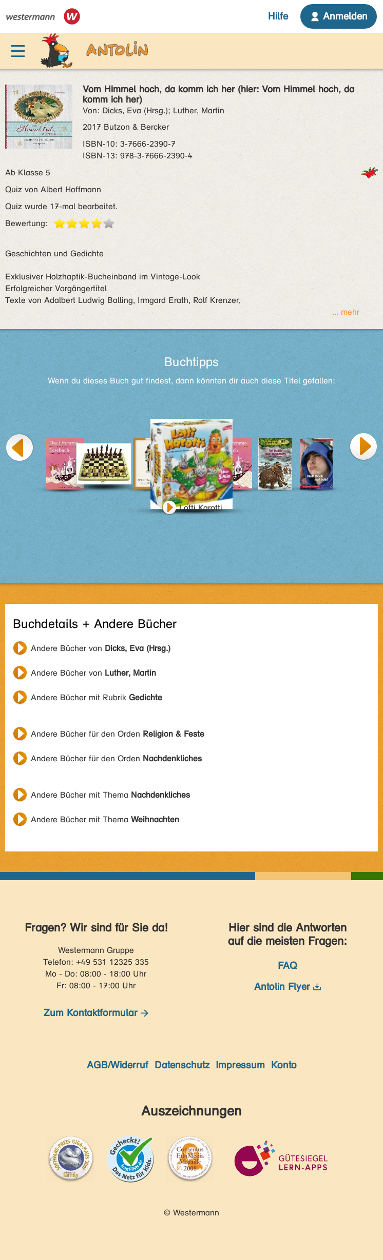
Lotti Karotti (200, 508)
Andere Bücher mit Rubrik (96, 697)
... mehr (345, 312)
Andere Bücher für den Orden (117, 734)
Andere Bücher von (100, 648)
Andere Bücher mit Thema (110, 795)
